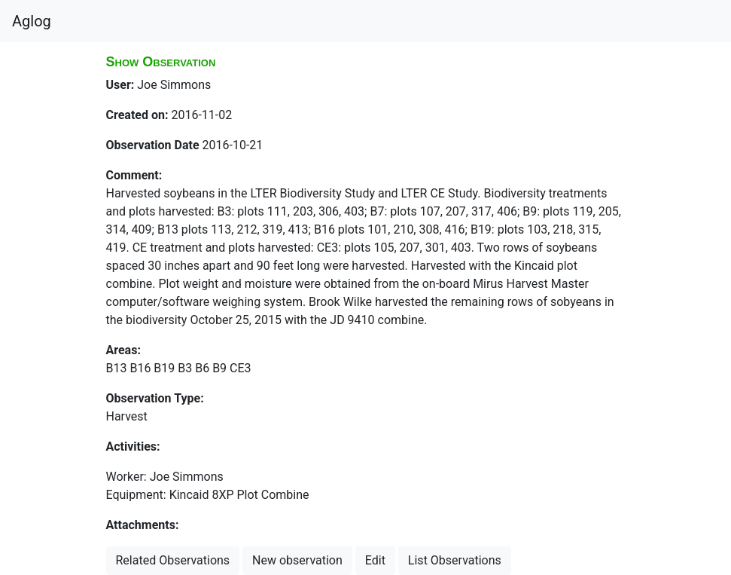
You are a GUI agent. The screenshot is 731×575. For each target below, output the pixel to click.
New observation (297, 560)
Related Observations (173, 560)
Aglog (31, 21)
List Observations (454, 560)
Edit (375, 560)
